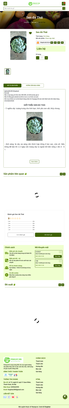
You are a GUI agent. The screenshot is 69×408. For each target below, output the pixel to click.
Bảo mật (38, 369)
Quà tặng (39, 371)
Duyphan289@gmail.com (16, 389)
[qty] (42, 57)
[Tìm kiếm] (63, 8)
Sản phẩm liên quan (14, 173)
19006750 (19, 267)
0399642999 (15, 387)
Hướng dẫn (39, 366)
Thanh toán (39, 361)
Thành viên (39, 364)
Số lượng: (38, 54)
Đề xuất (9, 284)
